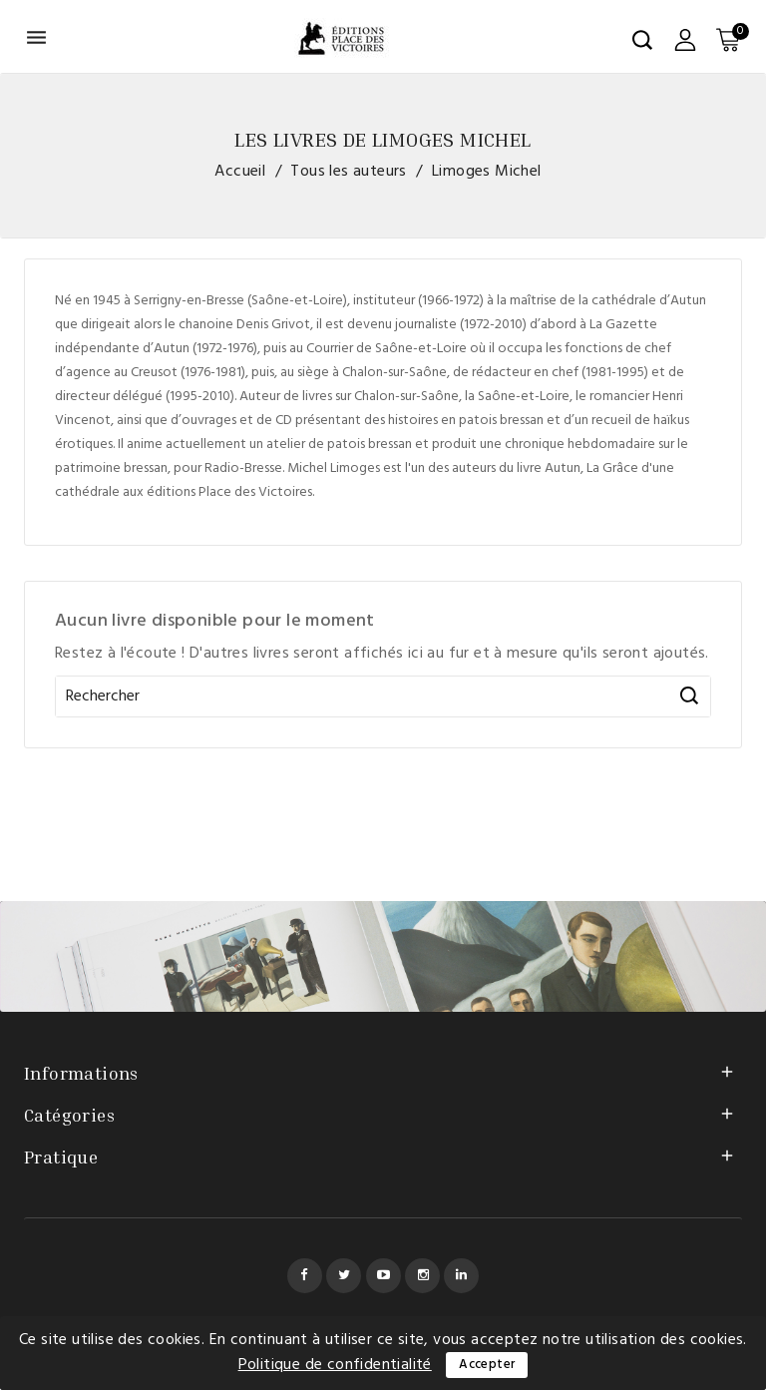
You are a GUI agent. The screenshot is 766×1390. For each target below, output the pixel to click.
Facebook (304, 1275)
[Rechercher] (383, 696)
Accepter (487, 1364)
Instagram (422, 1275)
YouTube (383, 1275)
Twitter (343, 1275)
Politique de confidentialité (335, 1365)
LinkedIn (461, 1275)
